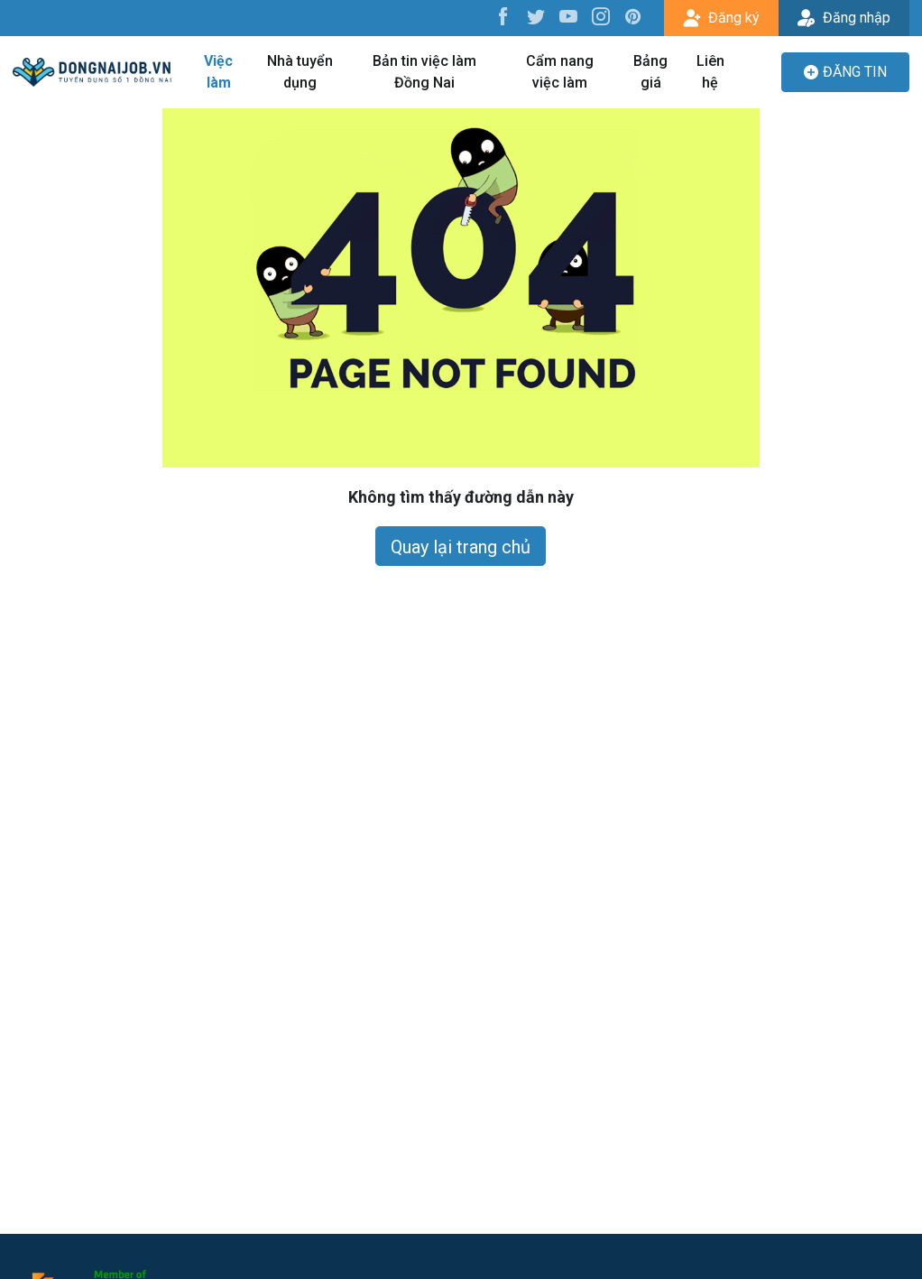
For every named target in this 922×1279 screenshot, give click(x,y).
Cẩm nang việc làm (560, 71)
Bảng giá (650, 71)
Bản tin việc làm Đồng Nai (424, 71)
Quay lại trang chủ (460, 547)
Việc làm (218, 71)
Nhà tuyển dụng (300, 71)
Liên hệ (710, 71)
